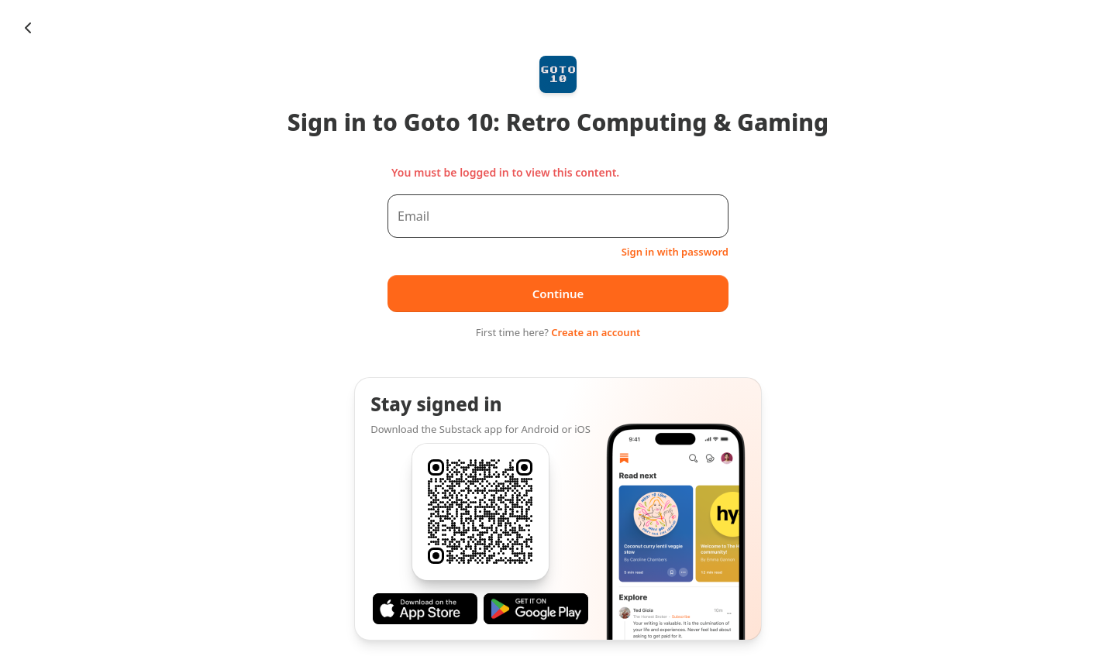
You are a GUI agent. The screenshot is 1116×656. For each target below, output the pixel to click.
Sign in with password (675, 252)
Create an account (595, 332)
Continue (558, 293)
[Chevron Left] (27, 27)
